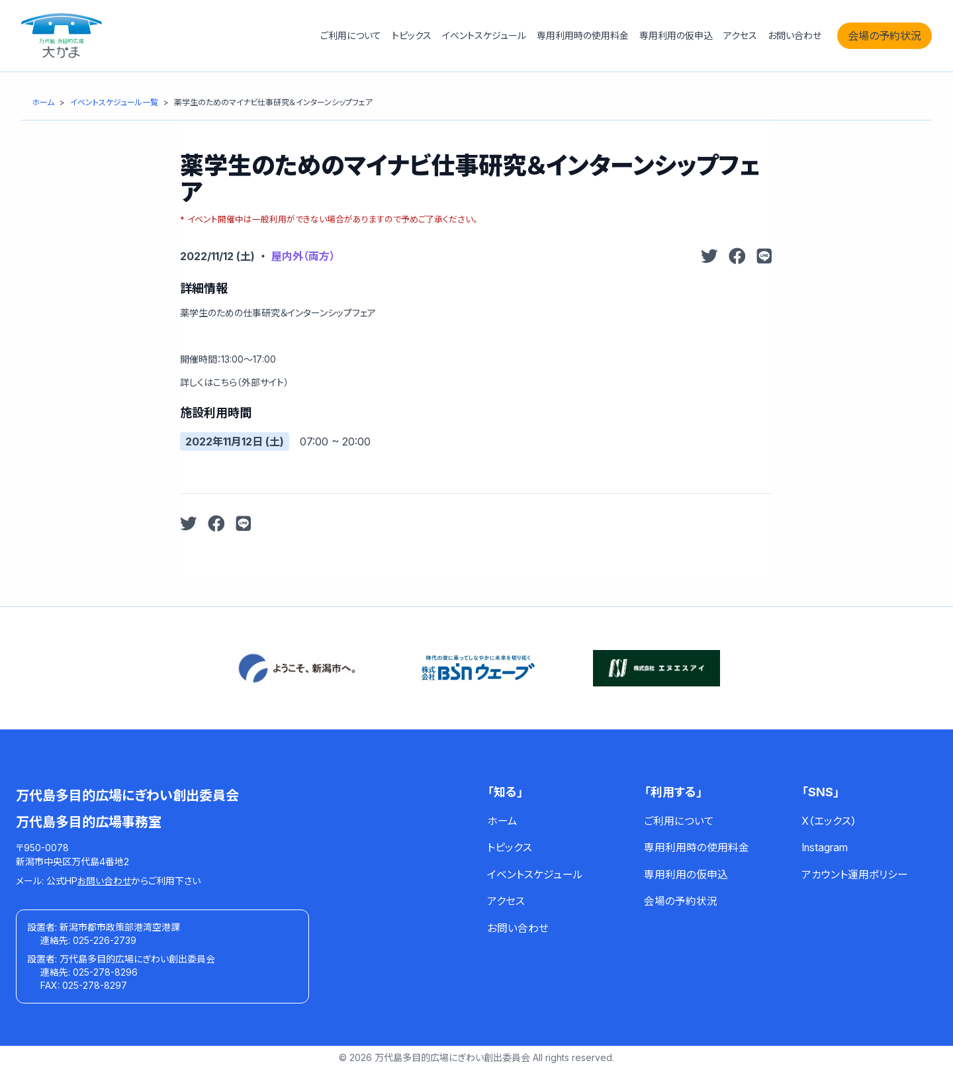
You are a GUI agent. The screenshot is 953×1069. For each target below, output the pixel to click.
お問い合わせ (794, 35)
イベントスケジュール (484, 35)
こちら (225, 382)
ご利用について (350, 35)
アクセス (740, 35)
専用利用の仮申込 (676, 35)
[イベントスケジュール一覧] (114, 102)
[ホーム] (43, 102)
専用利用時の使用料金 (583, 35)
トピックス (411, 35)
